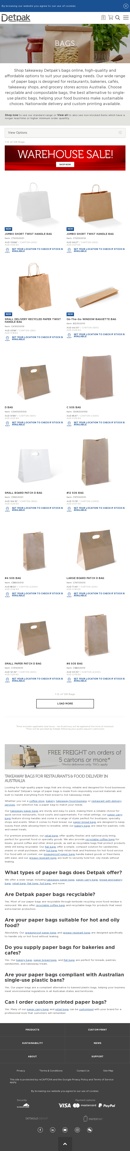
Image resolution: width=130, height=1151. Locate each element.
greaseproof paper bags (59, 854)
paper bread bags (84, 822)
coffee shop (37, 801)
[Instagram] (77, 1130)
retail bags (51, 835)
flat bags (50, 847)
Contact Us (83, 1071)
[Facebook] (40, 1130)
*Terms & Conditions (51, 1071)
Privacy (21, 1071)
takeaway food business (71, 801)
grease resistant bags (43, 858)
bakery (50, 801)
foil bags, (45, 883)
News (97, 1043)
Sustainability (32, 1043)
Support (97, 1056)
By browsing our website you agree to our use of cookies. (65, 1091)
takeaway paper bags (24, 811)
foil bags (51, 850)
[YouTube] (65, 1130)
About (32, 1056)
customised (86, 1009)
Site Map (108, 1071)
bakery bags (82, 826)
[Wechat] (89, 1130)
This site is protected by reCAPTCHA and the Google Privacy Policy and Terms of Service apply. (62, 1080)
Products (32, 1030)
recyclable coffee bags (100, 839)
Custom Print (97, 1030)
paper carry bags (87, 879)
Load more (65, 703)
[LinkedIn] (52, 1130)
